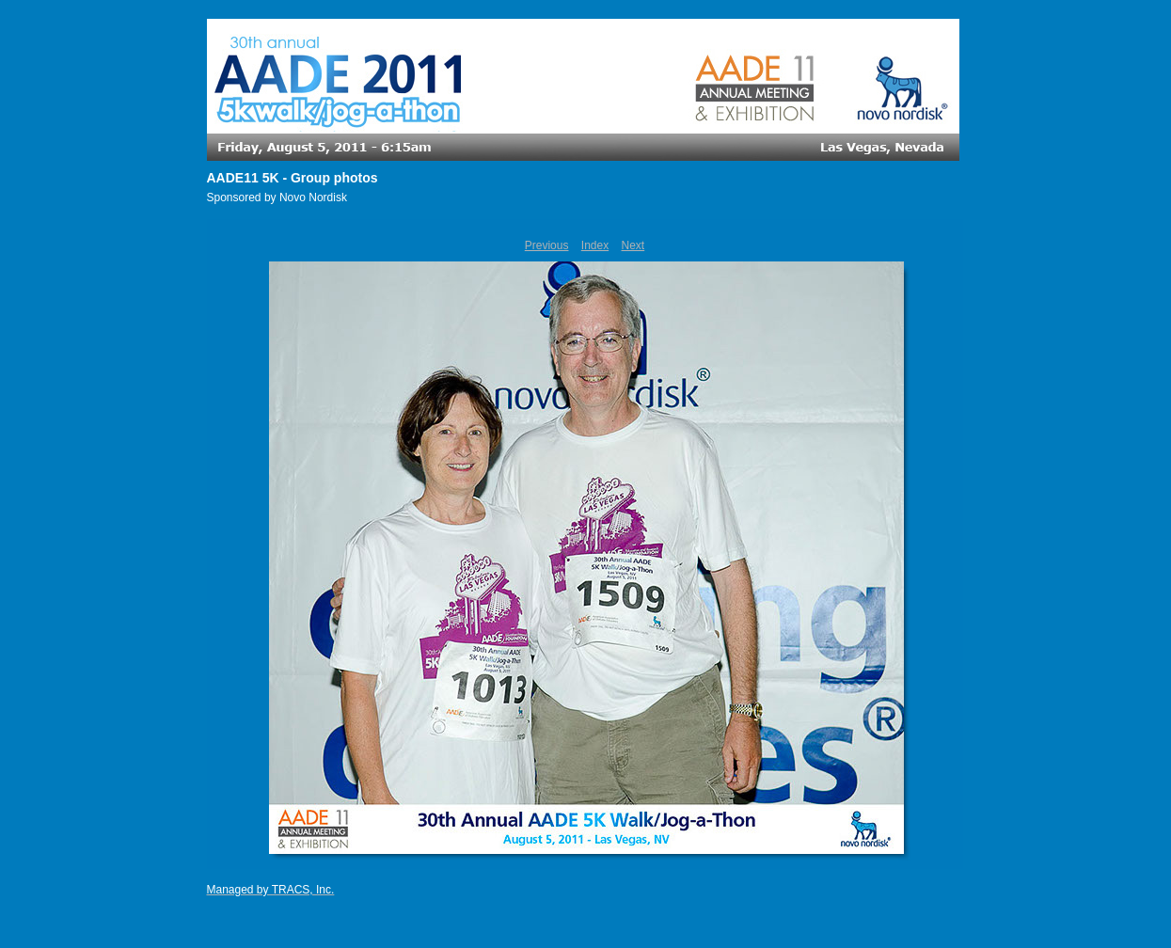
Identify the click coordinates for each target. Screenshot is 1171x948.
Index (595, 245)
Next (633, 245)
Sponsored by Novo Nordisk (277, 197)
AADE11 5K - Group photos (292, 177)
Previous (547, 245)
